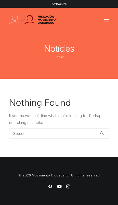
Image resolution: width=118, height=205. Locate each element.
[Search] (59, 133)
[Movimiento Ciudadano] (32, 20)
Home (59, 57)
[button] (106, 20)
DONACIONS (59, 3)
